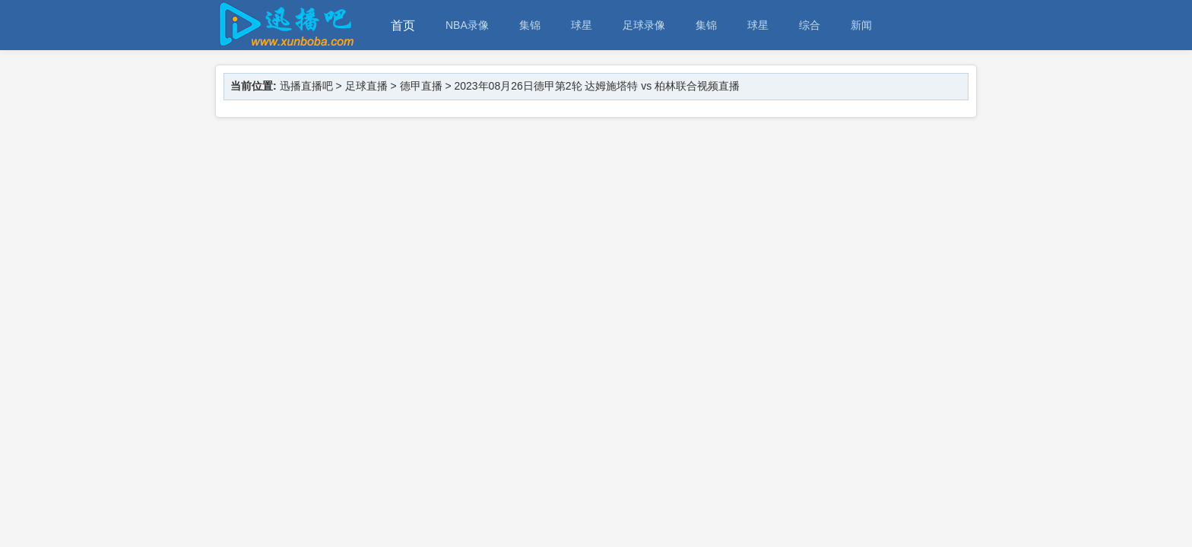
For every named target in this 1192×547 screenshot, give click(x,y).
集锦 (530, 25)
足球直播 (366, 86)
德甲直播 (421, 86)
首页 (403, 25)
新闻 (861, 25)
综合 (809, 25)
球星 (581, 25)
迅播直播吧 (306, 86)
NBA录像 (467, 25)
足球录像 (644, 25)
